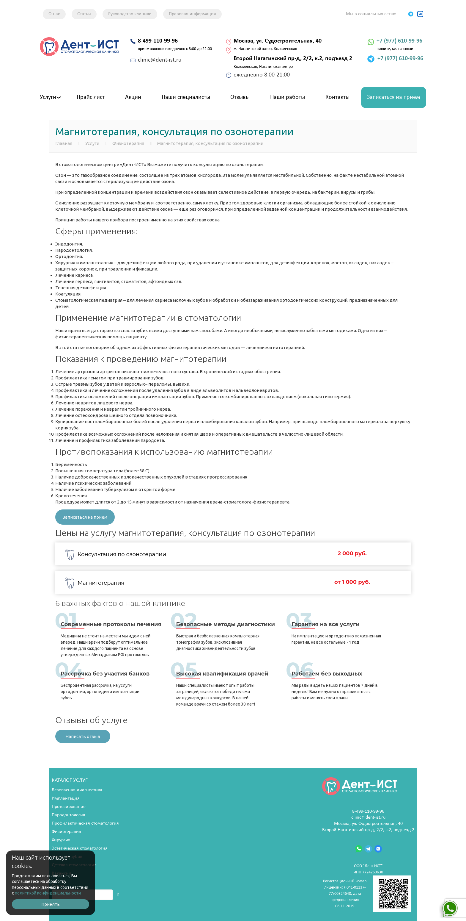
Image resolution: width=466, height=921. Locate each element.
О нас (54, 14)
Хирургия (61, 840)
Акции (133, 97)
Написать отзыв (82, 736)
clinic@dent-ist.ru (368, 817)
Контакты (337, 97)
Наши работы (287, 97)
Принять (50, 904)
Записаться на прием (393, 97)
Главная (63, 143)
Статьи (84, 14)
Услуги (48, 97)
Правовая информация (192, 14)
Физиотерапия (128, 143)
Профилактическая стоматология (85, 823)
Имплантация (66, 798)
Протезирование (69, 806)
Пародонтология (68, 815)
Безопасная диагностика (77, 790)
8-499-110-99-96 (368, 811)
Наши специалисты (186, 97)
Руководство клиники (130, 14)
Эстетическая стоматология (80, 848)
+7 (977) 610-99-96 (399, 41)
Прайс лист (91, 97)
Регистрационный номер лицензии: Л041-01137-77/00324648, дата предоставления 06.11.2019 (367, 893)
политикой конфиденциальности (48, 893)
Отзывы (240, 97)
